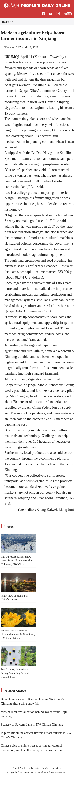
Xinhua (9, 47)
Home (5, 21)
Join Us (45, 768)
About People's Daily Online (26, 768)
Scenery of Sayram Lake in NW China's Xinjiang (32, 724)
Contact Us (56, 768)
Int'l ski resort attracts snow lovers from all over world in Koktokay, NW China (17, 560)
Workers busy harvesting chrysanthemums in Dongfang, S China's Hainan (18, 634)
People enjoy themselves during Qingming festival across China (15, 673)
